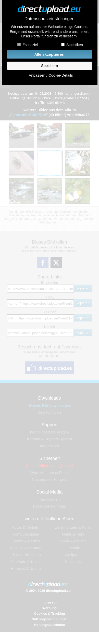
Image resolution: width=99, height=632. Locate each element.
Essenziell (30, 45)
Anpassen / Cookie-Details (51, 75)
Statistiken (74, 45)
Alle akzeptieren (49, 54)
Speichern (49, 66)
